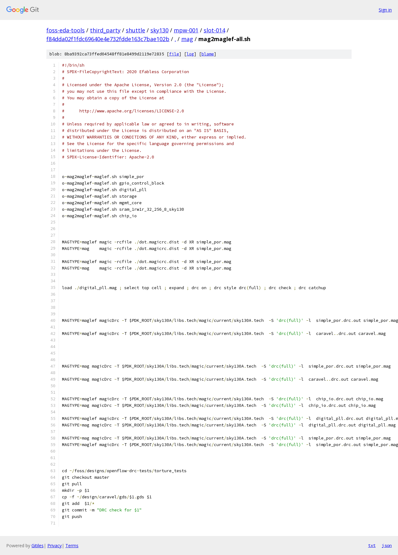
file (174, 54)
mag (187, 39)
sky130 (159, 30)
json (387, 545)
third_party (105, 30)
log (190, 54)
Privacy (54, 545)
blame (207, 54)
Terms (71, 545)
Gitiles (37, 545)
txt (372, 545)
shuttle (135, 30)
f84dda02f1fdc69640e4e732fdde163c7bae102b (107, 39)
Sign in (385, 10)
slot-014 (214, 30)
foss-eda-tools (65, 30)
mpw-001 (186, 30)
